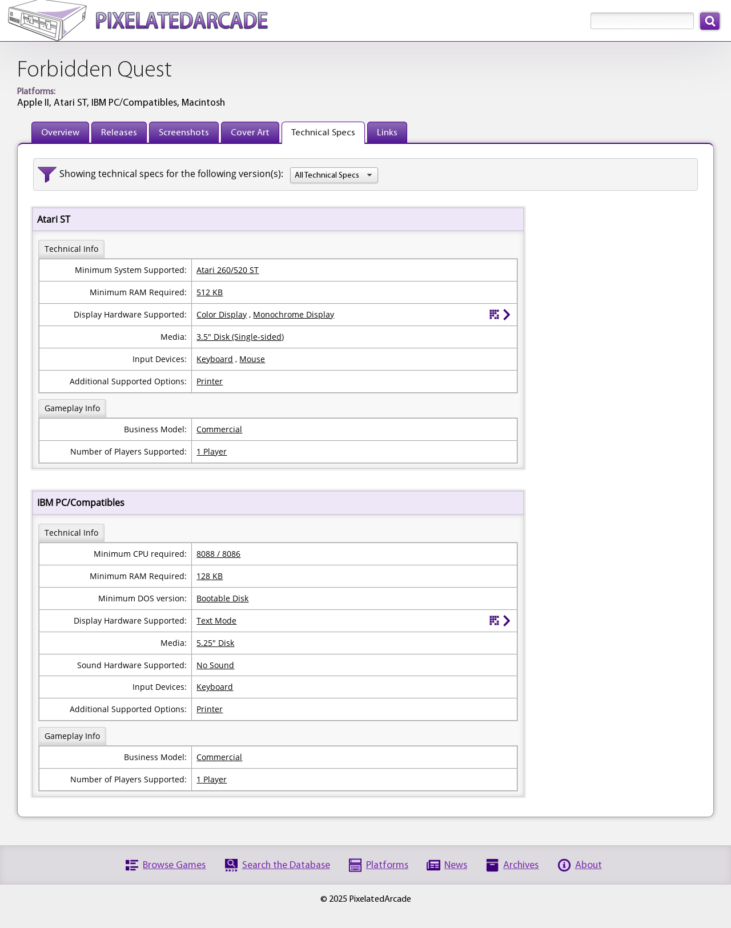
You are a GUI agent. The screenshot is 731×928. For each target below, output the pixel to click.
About (588, 865)
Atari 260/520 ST (227, 269)
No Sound (215, 665)
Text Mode (216, 620)
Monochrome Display (293, 314)
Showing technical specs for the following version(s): (171, 173)
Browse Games (174, 865)
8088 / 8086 (218, 553)
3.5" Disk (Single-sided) (240, 336)
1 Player (211, 451)
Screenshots (184, 133)
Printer (209, 381)
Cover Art (250, 133)
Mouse (252, 358)
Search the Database (286, 865)
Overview (60, 133)
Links (387, 133)
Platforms (387, 865)
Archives (521, 865)
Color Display (221, 314)
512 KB (209, 292)
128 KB (209, 576)
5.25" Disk (215, 642)
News (455, 865)
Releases (119, 133)
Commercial (219, 429)
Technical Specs (323, 133)
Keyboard (214, 358)
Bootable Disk (222, 598)
